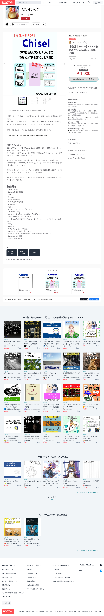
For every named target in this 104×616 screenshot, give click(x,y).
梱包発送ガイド (7, 585)
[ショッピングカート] (89, 2)
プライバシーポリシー (75, 154)
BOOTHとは (63, 2)
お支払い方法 (74, 143)
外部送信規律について (75, 611)
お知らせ (56, 569)
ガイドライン (49, 611)
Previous (4, 63)
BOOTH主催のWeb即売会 (35, 589)
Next (64, 63)
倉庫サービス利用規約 (38, 611)
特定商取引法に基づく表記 (76, 150)
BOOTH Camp (6, 596)
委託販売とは (6, 589)
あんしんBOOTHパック (74, 117)
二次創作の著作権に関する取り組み (13, 593)
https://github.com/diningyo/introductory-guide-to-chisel (27, 135)
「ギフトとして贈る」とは (78, 92)
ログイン (51, 2)
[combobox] (28, 2)
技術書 (85, 36)
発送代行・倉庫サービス (9, 581)
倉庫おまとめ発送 (33, 585)
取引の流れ (73, 139)
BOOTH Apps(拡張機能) (9, 573)
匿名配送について (7, 577)
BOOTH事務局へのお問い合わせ (63, 581)
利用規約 (28, 611)
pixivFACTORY (72, 130)
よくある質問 (57, 573)
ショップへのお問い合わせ (76, 158)
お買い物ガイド (32, 573)
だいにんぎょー (27, 14)
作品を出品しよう (78, 2)
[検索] (39, 2)
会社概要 (21, 611)
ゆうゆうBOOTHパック (88, 117)
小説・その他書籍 (74, 36)
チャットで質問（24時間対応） (63, 577)
